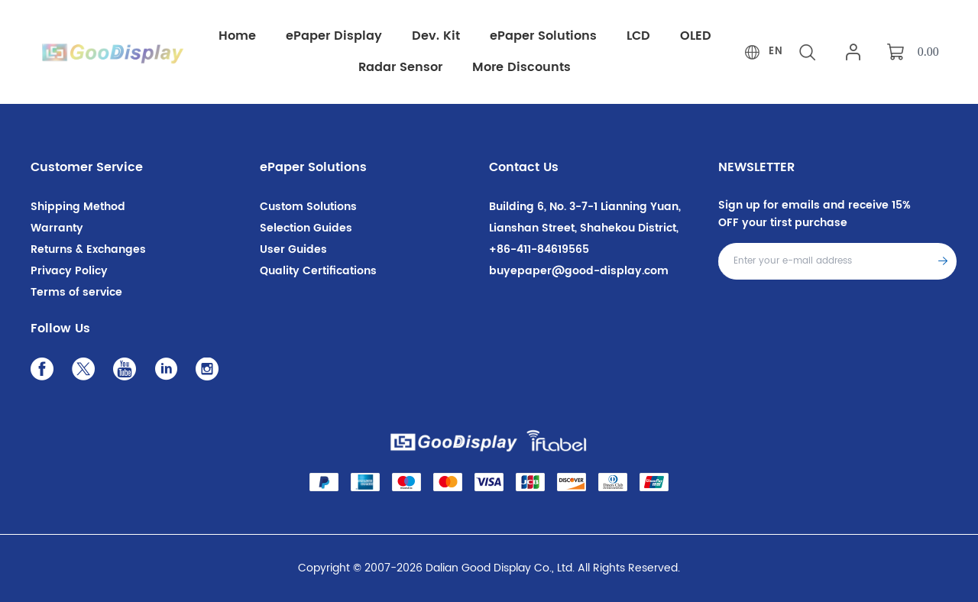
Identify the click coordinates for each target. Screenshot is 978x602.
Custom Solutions (308, 206)
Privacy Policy (69, 271)
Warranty (57, 228)
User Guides (293, 249)
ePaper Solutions (313, 167)
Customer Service (87, 167)
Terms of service (76, 292)
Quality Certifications (318, 271)
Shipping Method (78, 206)
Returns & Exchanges (88, 249)
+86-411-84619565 (539, 249)
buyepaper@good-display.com (579, 271)
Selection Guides (306, 228)
